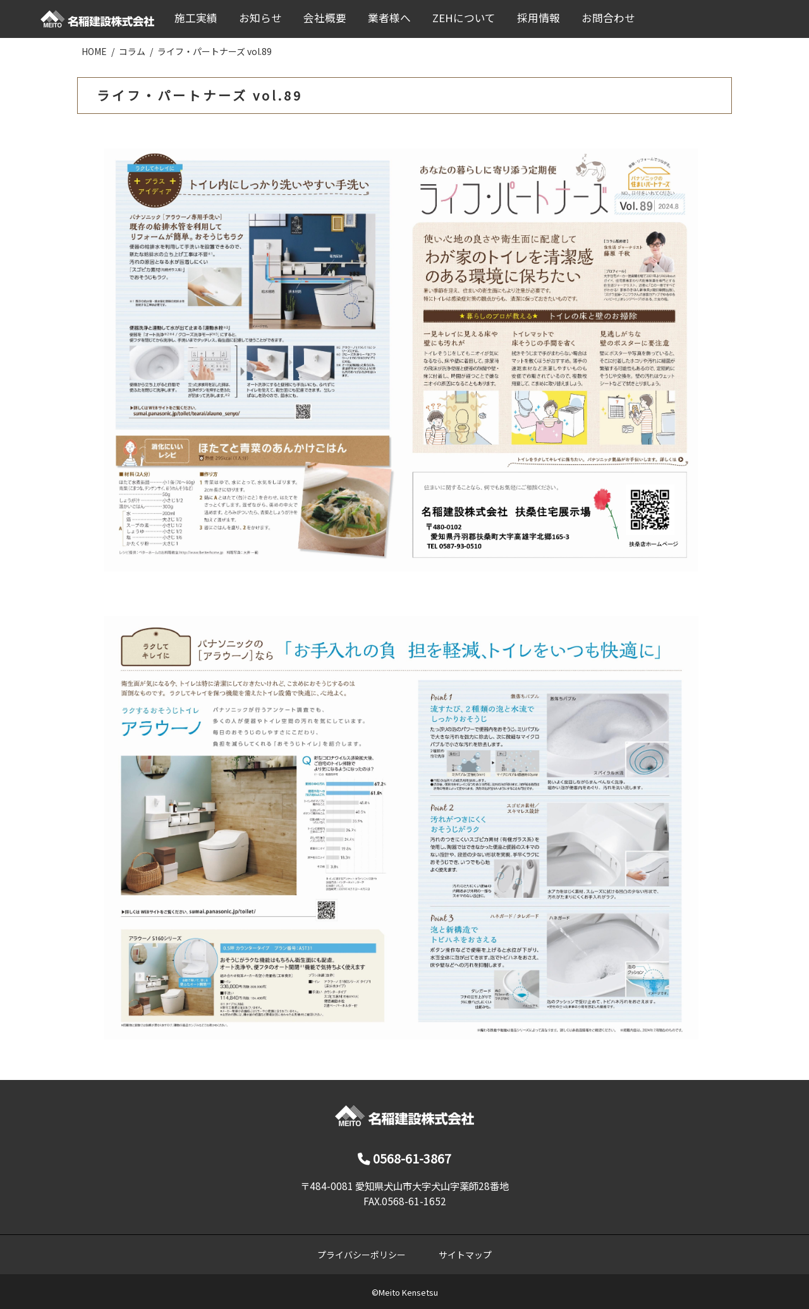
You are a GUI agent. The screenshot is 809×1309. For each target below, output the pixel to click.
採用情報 (538, 17)
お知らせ (260, 17)
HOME (94, 51)
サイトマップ (465, 1254)
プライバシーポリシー (361, 1254)
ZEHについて (464, 17)
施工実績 (195, 17)
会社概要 (324, 17)
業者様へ (389, 17)
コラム (132, 51)
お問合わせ (608, 17)
